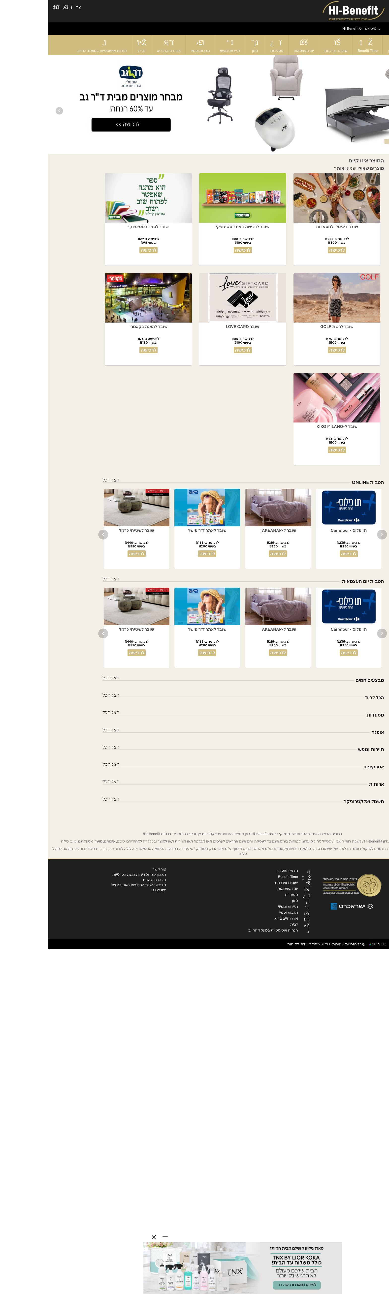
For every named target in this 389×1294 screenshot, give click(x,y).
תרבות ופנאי (152, 45)
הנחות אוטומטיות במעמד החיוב (54, 45)
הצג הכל (62, 480)
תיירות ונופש (182, 45)
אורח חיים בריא (120, 45)
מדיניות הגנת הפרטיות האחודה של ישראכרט (90, 887)
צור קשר (111, 869)
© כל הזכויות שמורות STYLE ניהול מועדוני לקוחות (288, 944)
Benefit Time (319, 44)
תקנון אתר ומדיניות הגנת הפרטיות (91, 874)
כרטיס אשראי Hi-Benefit (313, 28)
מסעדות (228, 45)
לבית (94, 45)
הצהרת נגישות (106, 879)
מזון (207, 45)
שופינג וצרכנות (287, 45)
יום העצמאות (255, 45)
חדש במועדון (350, 45)
